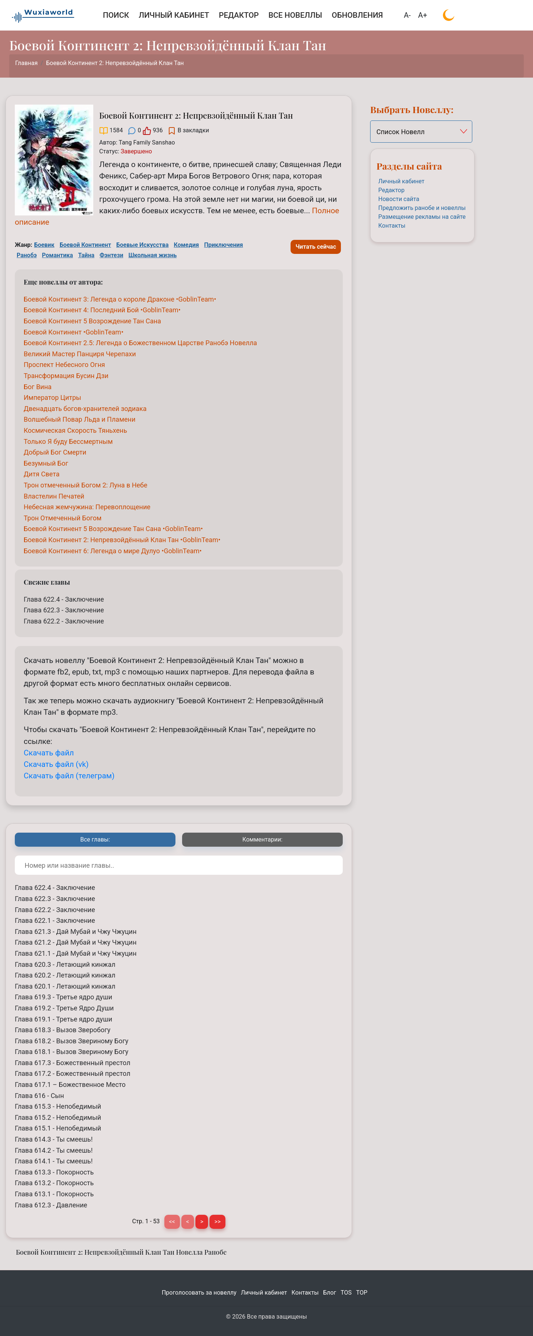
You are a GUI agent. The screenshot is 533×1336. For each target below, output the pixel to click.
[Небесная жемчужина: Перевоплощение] (87, 507)
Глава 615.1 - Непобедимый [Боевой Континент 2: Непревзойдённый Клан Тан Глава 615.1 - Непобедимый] (58, 1128)
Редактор (391, 190)
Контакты (391, 225)
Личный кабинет (401, 181)
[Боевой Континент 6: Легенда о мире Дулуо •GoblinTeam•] (113, 551)
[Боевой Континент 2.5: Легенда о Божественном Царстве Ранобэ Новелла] (140, 343)
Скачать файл (49, 752)
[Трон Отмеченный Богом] (62, 518)
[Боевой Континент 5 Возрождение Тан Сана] (92, 321)
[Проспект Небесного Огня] (64, 364)
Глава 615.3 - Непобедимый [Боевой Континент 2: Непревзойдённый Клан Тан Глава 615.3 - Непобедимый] (58, 1106)
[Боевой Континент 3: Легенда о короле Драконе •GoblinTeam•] (120, 299)
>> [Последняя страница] (217, 1221)
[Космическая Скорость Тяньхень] (75, 430)
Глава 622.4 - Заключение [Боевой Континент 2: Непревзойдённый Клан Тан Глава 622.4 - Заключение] (64, 599)
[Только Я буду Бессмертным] (68, 441)
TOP (361, 1292)
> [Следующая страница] (201, 1221)
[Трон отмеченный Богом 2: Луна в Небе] (85, 485)
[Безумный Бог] (46, 463)
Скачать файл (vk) (56, 764)
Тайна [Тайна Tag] (86, 255)
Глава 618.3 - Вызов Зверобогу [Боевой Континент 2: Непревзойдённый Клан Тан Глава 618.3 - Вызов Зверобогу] (62, 1030)
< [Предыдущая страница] (187, 1221)
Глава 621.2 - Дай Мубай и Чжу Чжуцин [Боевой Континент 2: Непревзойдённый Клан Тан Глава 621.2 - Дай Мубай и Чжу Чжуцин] (76, 942)
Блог (329, 1292)
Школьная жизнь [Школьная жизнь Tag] (152, 255)
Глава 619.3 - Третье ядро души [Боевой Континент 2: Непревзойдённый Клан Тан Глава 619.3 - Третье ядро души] (63, 997)
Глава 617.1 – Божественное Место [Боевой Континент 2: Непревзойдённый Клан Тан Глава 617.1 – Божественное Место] (70, 1084)
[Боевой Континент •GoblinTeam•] (73, 332)
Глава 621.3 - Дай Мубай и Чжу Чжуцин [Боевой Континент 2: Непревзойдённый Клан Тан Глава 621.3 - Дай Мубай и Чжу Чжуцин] (76, 931)
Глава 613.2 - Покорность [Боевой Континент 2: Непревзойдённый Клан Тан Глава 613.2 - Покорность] (54, 1183)
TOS (346, 1292)
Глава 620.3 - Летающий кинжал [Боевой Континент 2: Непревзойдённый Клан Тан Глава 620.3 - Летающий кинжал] (65, 964)
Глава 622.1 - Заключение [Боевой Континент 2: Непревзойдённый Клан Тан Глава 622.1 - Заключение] (55, 920)
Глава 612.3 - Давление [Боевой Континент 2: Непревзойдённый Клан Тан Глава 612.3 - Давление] (51, 1205)
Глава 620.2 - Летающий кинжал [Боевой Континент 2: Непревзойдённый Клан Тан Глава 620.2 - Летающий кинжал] (65, 975)
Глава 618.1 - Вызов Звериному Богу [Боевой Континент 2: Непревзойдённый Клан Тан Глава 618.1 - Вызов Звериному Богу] (71, 1051)
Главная (26, 63)
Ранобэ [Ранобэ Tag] (27, 255)
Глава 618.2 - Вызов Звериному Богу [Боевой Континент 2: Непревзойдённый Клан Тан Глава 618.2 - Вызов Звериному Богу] (71, 1041)
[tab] (95, 840)
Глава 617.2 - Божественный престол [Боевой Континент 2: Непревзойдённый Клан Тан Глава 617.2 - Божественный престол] (72, 1073)
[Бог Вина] (37, 387)
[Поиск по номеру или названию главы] (179, 865)
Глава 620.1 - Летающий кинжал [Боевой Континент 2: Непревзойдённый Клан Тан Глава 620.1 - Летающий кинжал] (65, 986)
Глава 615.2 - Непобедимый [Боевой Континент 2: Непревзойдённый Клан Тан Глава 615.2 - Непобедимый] (58, 1117)
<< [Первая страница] (172, 1221)
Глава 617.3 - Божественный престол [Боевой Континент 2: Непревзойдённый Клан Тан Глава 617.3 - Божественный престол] (72, 1063)
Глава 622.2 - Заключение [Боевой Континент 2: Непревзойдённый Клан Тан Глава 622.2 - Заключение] (64, 621)
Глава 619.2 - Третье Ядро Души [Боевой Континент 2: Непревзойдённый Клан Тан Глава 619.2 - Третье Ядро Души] (64, 1008)
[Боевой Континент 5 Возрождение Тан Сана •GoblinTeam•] (113, 529)
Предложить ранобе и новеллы (422, 207)
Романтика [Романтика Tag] (57, 255)
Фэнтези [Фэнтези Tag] (111, 255)
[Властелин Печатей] (54, 496)
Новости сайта (398, 199)
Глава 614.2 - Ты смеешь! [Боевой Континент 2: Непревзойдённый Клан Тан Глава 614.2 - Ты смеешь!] (54, 1150)
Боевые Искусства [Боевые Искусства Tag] (142, 244)
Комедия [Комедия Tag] (186, 244)
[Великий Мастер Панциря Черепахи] (80, 354)
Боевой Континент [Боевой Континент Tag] (85, 244)
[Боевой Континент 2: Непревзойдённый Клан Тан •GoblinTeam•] (122, 540)
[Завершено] (136, 151)
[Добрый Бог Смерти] (55, 452)
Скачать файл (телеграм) (69, 775)
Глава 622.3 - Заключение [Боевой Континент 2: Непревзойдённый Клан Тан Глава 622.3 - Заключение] (64, 610)
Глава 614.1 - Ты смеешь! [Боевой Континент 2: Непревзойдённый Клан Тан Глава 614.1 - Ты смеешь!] (54, 1161)
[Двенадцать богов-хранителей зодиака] (85, 408)
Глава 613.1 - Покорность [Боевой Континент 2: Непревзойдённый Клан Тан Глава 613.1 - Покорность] (54, 1194)
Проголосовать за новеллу (199, 1292)
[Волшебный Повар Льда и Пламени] (79, 419)
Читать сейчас (315, 246)
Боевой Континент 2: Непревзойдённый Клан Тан (115, 63)
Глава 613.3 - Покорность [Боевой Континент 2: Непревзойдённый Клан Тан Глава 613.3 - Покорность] (54, 1172)
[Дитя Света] (42, 474)
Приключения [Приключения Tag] (223, 244)
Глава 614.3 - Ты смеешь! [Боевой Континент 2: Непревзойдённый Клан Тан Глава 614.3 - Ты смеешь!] (54, 1139)
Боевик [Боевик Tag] (44, 244)
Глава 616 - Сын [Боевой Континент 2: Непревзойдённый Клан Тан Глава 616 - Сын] (39, 1095)
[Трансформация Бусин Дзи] (66, 376)
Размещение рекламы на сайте (422, 216)
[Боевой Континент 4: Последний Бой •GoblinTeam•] (102, 310)
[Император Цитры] (52, 397)
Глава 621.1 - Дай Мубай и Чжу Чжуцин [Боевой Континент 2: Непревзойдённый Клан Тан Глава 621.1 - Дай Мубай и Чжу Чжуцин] (76, 953)
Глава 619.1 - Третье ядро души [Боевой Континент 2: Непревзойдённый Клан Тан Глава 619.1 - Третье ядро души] (63, 1019)
